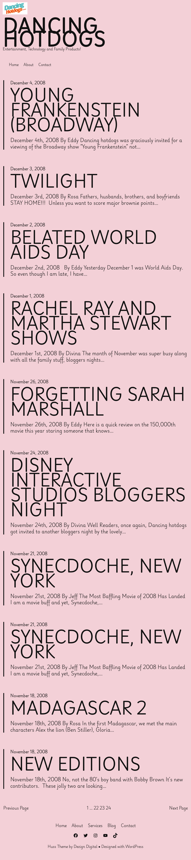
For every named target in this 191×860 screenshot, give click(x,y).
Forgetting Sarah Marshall (97, 401)
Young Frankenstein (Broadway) (75, 109)
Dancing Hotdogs (54, 33)
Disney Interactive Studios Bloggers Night (98, 487)
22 (96, 808)
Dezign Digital (85, 846)
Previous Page (15, 808)
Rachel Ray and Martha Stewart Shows (90, 323)
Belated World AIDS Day (83, 244)
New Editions (75, 763)
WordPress (134, 846)
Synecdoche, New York (96, 573)
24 (108, 808)
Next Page (178, 808)
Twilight (54, 180)
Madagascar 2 (78, 707)
